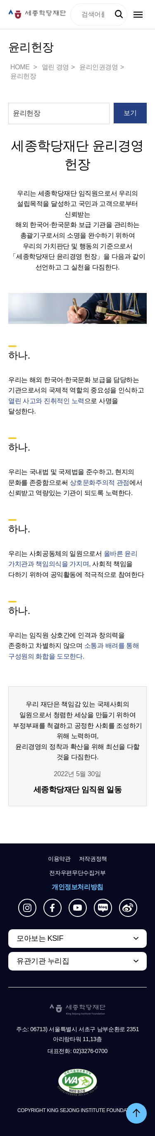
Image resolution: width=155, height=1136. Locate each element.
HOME (20, 67)
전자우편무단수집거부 (77, 873)
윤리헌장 (23, 76)
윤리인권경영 (98, 67)
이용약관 (59, 859)
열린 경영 (55, 67)
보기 (130, 112)
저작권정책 (93, 859)
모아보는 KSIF (40, 938)
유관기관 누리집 (43, 961)
